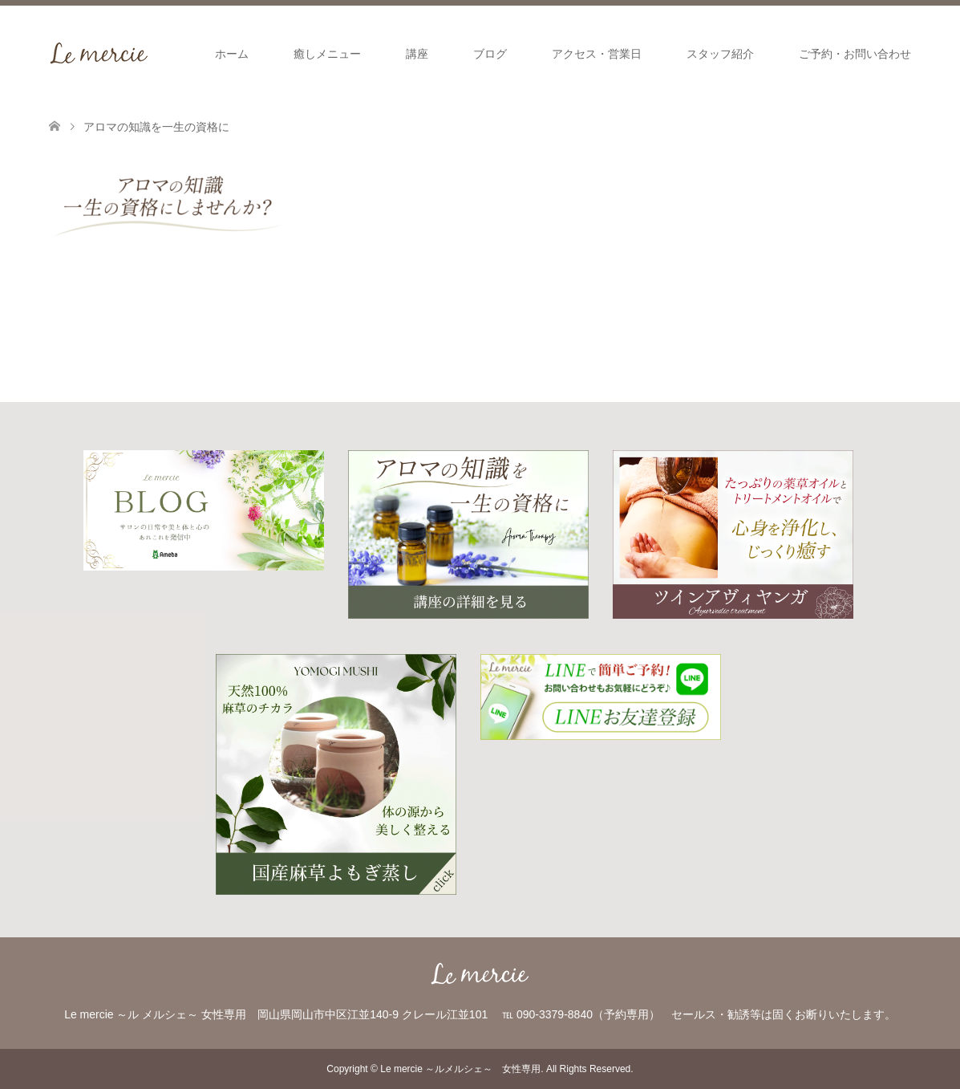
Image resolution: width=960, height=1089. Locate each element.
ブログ (490, 53)
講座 (417, 53)
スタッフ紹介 (720, 53)
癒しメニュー (327, 53)
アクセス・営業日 (597, 53)
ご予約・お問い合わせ (855, 53)
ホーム (232, 53)
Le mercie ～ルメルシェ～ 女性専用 (460, 1069)
